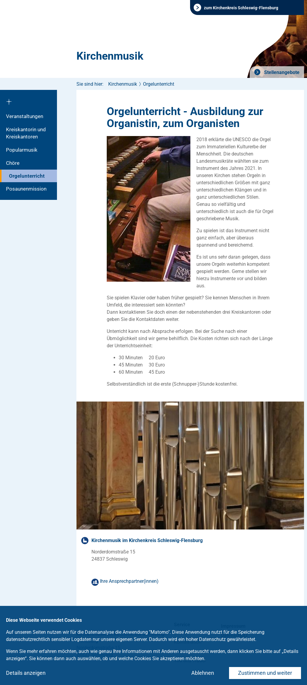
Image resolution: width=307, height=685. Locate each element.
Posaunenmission (26, 189)
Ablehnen (202, 673)
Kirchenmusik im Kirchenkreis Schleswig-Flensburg (147, 540)
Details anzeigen (26, 673)
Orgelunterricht (27, 176)
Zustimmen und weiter (265, 673)
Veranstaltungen (24, 116)
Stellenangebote (281, 72)
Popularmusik (21, 150)
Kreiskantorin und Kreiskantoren (26, 133)
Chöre (12, 163)
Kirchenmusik (109, 56)
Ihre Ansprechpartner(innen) (129, 581)
